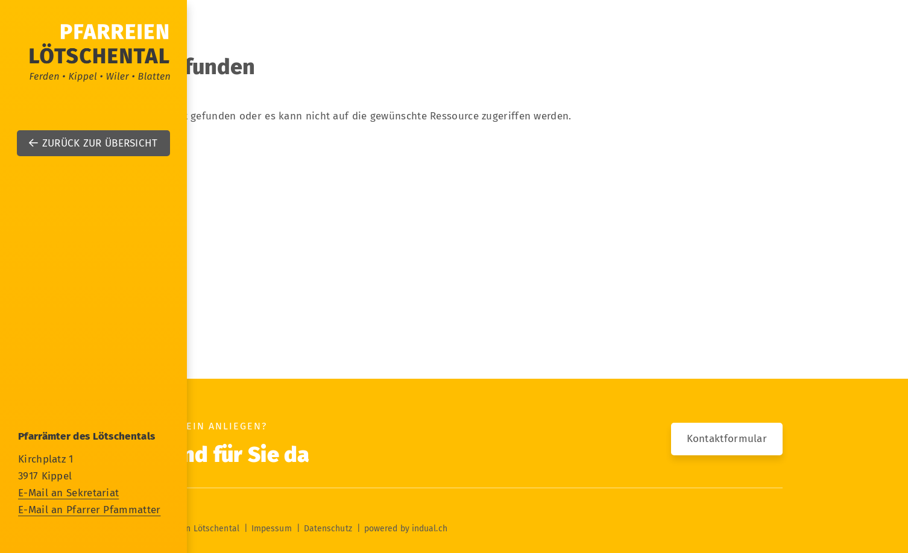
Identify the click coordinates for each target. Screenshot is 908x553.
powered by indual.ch (405, 528)
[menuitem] (454, 191)
